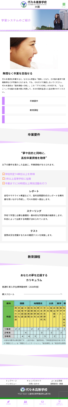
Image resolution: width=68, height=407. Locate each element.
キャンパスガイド (34, 381)
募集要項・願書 (56, 383)
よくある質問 (56, 381)
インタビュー (11, 383)
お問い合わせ (34, 383)
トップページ (11, 381)
